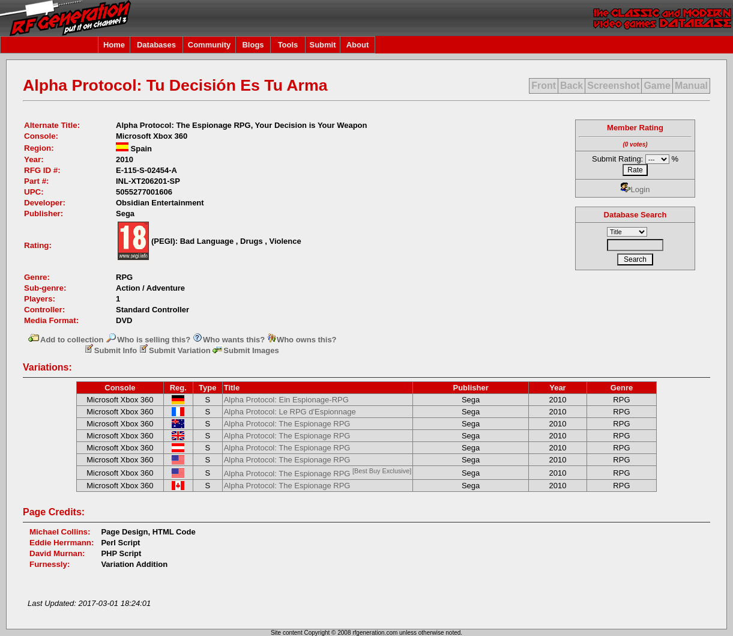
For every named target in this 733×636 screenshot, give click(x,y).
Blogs (253, 44)
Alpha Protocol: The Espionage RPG (287, 423)
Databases (156, 44)
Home (114, 44)
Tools (288, 44)
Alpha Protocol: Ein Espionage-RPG (286, 399)
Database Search (635, 214)
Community (209, 44)
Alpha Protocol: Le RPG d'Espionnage (290, 411)
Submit (322, 44)
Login (635, 189)
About (357, 44)
